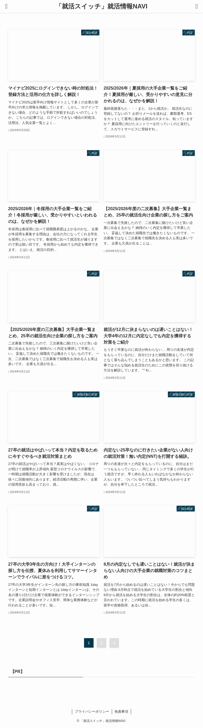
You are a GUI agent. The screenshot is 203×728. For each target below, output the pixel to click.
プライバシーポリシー (92, 711)
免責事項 (121, 711)
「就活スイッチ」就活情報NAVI (101, 6)
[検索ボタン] (196, 6)
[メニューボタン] (6, 6)
